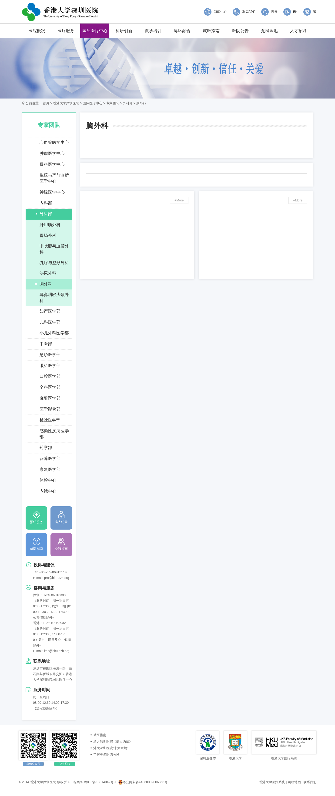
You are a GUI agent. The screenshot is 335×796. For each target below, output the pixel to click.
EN (290, 12)
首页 (46, 103)
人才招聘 (298, 30)
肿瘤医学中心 (52, 153)
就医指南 (211, 30)
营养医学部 (50, 458)
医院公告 (240, 30)
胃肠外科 (48, 235)
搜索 (269, 12)
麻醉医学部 (50, 398)
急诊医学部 (50, 354)
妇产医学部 (50, 311)
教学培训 (153, 30)
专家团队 (112, 103)
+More (179, 200)
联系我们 (244, 12)
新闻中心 (215, 12)
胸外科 (141, 103)
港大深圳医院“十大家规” (110, 748)
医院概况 (36, 30)
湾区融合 (182, 30)
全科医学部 (50, 387)
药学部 (46, 447)
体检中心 (48, 480)
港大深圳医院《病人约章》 (112, 741)
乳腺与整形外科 (54, 262)
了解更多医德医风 (106, 754)
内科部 (46, 203)
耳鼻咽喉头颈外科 (54, 297)
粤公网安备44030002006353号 (143, 782)
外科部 (128, 103)
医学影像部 (50, 409)
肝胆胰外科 (50, 224)
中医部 (46, 343)
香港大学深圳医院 (66, 103)
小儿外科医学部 (54, 333)
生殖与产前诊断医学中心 (54, 178)
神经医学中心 (52, 192)
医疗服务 (65, 30)
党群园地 (269, 30)
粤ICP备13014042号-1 (100, 782)
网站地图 (294, 782)
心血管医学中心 (54, 142)
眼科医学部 (50, 365)
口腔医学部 (50, 376)
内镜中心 (48, 491)
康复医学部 (50, 469)
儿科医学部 (50, 322)
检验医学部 (50, 420)
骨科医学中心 (52, 164)
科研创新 (124, 30)
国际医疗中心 (94, 30)
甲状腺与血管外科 (54, 249)
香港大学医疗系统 (272, 782)
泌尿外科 (48, 273)
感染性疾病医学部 (54, 434)
